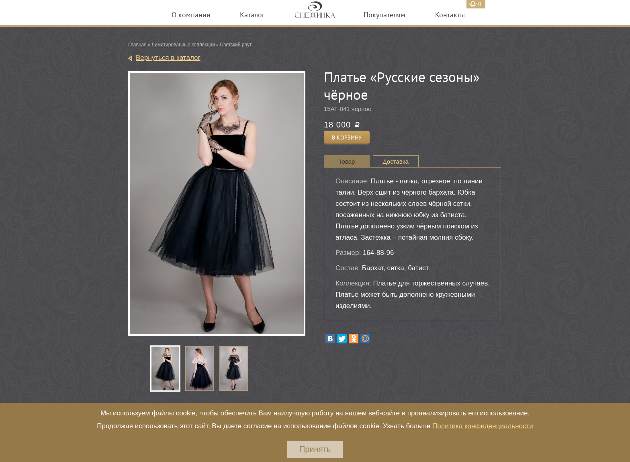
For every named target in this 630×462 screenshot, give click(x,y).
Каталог (252, 14)
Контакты (450, 14)
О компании (191, 14)
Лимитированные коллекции (183, 44)
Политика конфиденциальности (482, 426)
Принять (315, 449)
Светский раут (236, 44)
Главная (137, 44)
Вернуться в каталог (168, 58)
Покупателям (384, 14)
